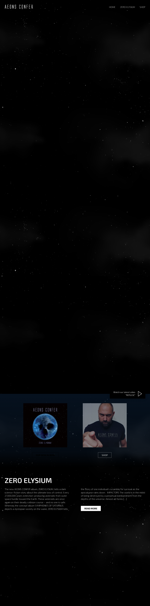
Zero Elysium (127, 7)
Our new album (45, 455)
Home (112, 7)
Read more (90, 508)
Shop (142, 7)
